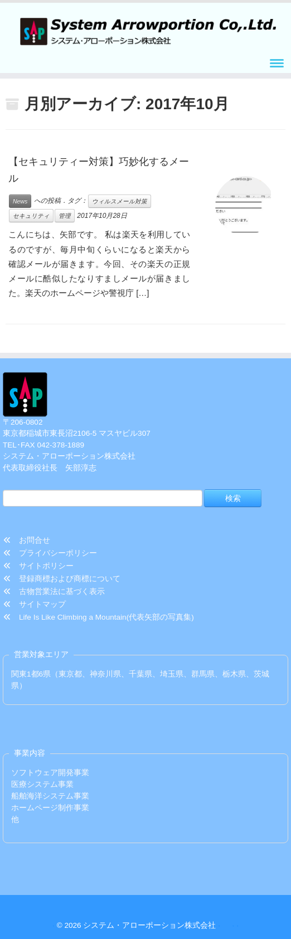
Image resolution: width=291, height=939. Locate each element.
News (20, 201)
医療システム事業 (42, 784)
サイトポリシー (38, 566)
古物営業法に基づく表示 (54, 591)
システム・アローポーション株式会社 (149, 925)
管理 (65, 215)
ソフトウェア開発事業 (50, 772)
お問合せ (26, 540)
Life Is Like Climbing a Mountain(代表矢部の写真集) (98, 617)
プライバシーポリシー (50, 553)
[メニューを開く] (277, 64)
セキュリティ (31, 215)
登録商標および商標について (61, 579)
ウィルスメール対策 (119, 201)
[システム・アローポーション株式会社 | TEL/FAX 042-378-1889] (145, 29)
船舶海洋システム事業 (50, 796)
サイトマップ (34, 604)
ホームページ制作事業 (50, 808)
